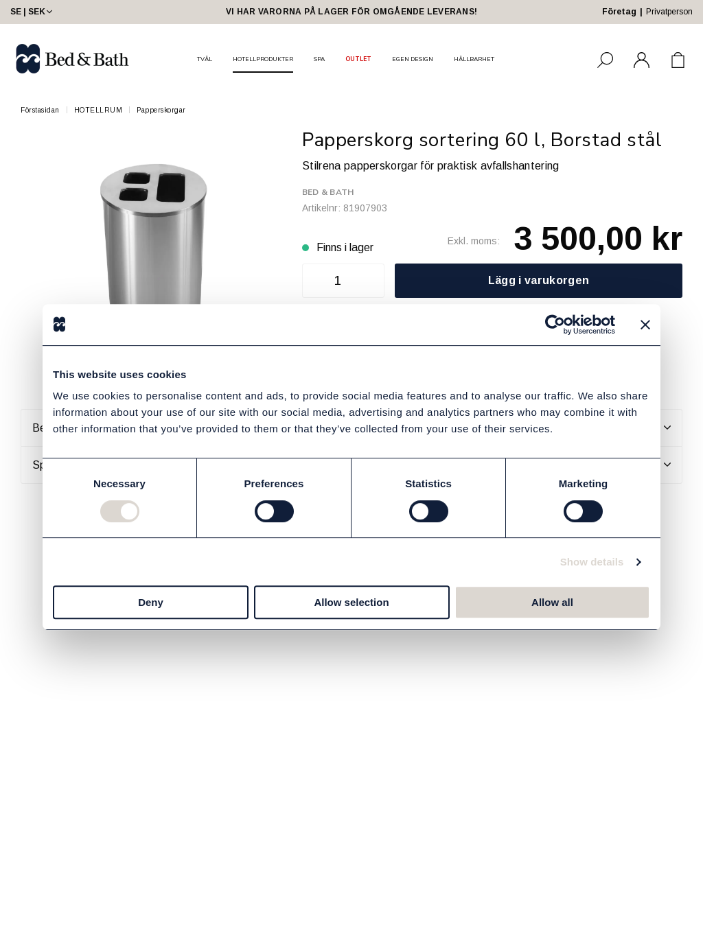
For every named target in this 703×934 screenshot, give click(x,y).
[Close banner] (645, 324)
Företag (619, 11)
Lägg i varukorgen (538, 280)
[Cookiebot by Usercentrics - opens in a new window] (555, 324)
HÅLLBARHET (474, 59)
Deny (150, 602)
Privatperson (669, 11)
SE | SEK (32, 11)
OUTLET (358, 59)
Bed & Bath (328, 192)
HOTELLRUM (98, 110)
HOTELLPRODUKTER (263, 59)
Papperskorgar (161, 110)
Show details (592, 562)
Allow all (552, 602)
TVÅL (204, 59)
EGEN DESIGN (412, 59)
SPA (319, 59)
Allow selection (351, 602)
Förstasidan (40, 110)
